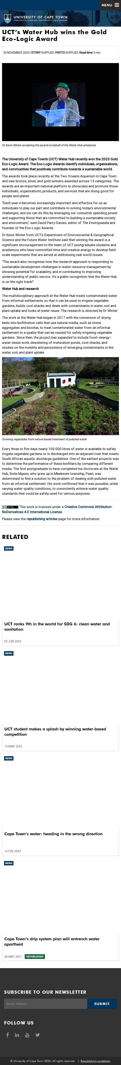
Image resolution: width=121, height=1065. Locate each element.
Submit (102, 1004)
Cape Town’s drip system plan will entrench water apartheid (52, 941)
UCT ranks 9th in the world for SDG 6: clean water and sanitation (57, 626)
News (8, 548)
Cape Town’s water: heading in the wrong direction (53, 833)
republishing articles (42, 519)
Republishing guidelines (95, 1061)
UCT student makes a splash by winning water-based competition (55, 732)
